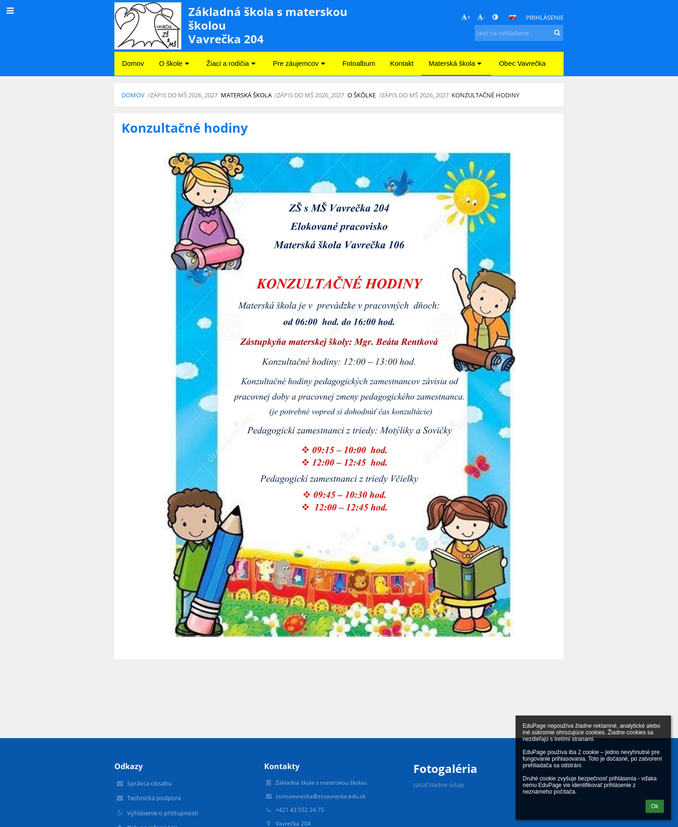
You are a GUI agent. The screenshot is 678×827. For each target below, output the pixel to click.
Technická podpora (154, 798)
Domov (133, 95)
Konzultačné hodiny (485, 95)
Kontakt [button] (402, 63)
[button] (512, 17)
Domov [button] (133, 63)
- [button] (481, 17)
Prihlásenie (545, 17)
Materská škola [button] (456, 63)
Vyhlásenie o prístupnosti (162, 813)
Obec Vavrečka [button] (522, 63)
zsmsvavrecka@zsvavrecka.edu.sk (320, 796)
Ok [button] (654, 806)
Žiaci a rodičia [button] (232, 63)
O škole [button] (175, 63)
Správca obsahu (149, 783)
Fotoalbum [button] (358, 63)
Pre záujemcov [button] (300, 63)
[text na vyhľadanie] (519, 32)
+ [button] (465, 17)
